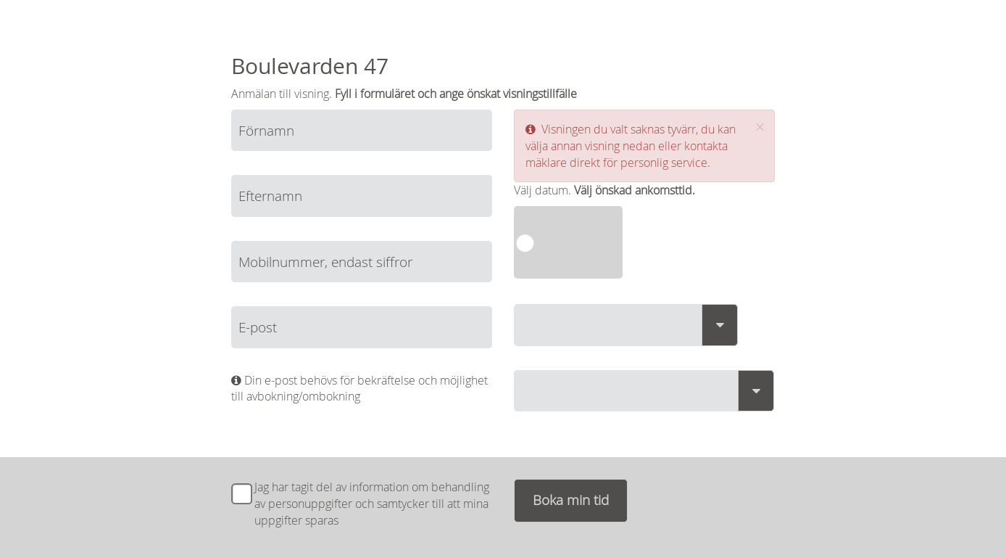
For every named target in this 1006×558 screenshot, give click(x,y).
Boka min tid (571, 500)
